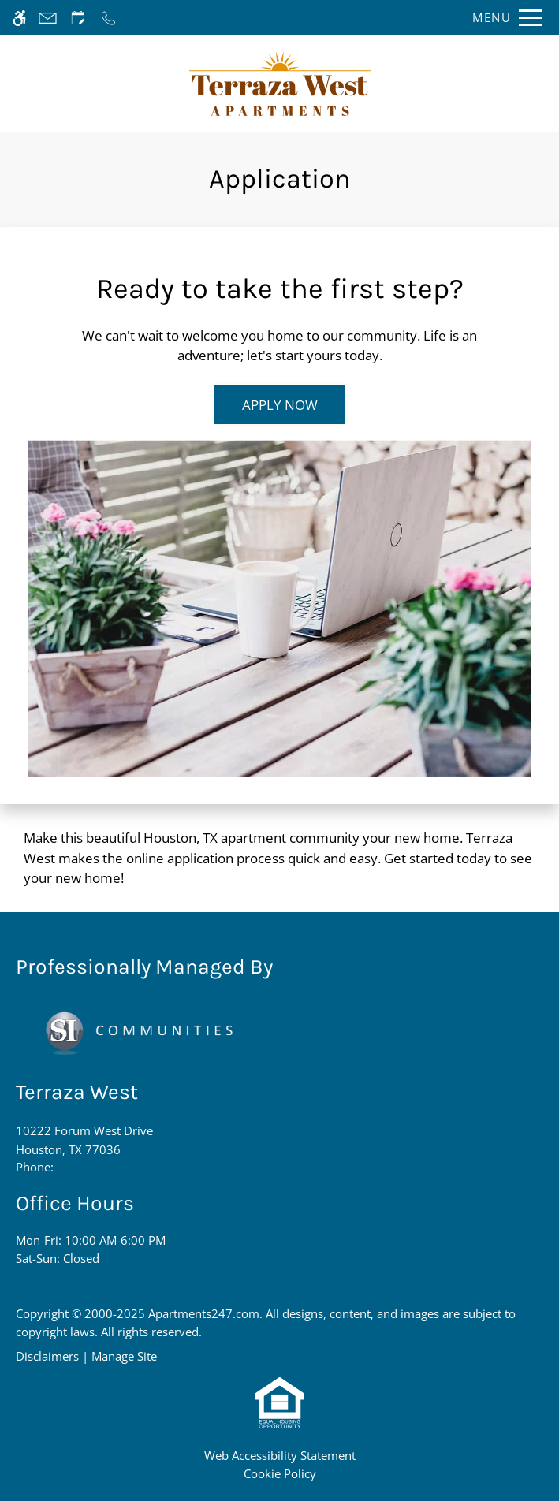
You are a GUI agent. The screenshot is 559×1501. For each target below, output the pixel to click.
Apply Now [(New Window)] (280, 405)
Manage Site (124, 1356)
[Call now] (108, 18)
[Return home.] (279, 83)
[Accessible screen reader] (19, 18)
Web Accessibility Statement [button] (280, 1455)
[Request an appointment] (78, 18)
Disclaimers (47, 1356)
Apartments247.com (203, 1313)
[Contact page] (47, 18)
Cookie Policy (280, 1473)
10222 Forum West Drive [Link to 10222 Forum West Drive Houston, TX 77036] (84, 1140)
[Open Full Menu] (503, 18)
